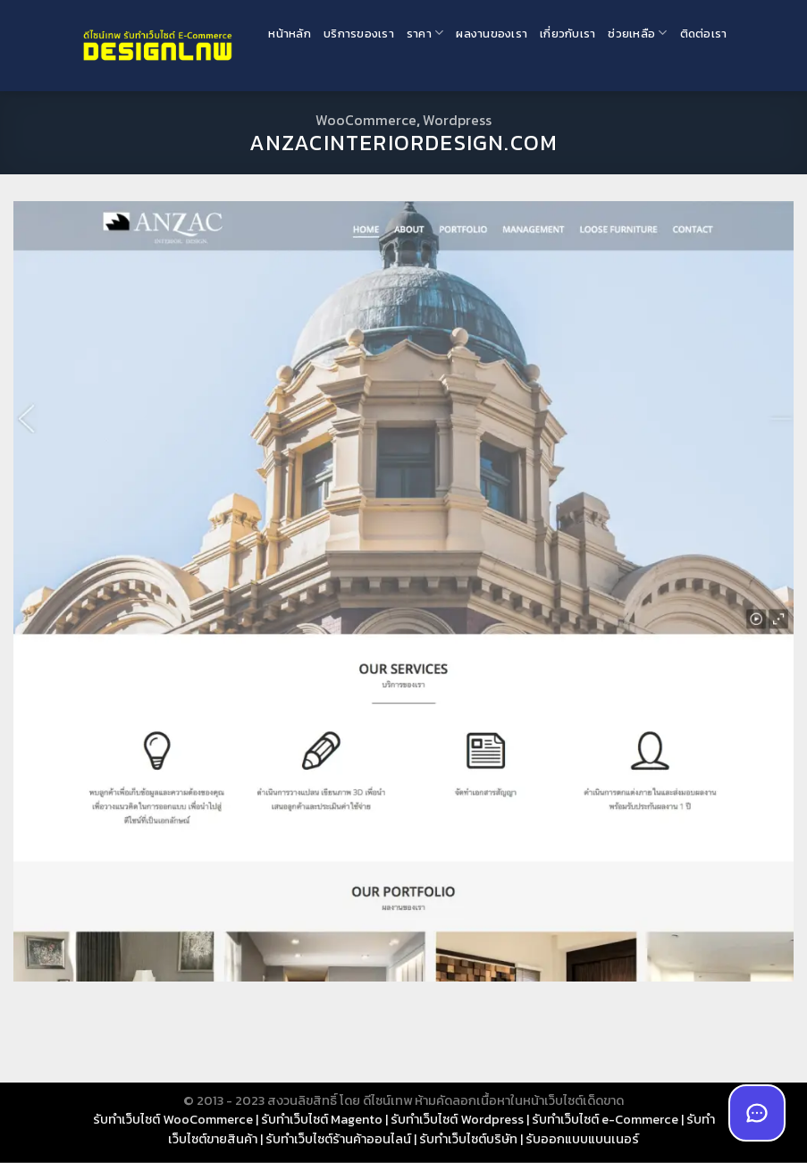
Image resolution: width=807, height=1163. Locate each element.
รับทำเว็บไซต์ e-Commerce (605, 1119)
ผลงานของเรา (491, 33)
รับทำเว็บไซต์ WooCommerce (173, 1119)
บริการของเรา (359, 33)
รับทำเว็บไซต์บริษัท (468, 1139)
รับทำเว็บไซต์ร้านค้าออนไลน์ (338, 1139)
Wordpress (457, 120)
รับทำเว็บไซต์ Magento (321, 1119)
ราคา (425, 32)
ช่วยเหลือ (637, 32)
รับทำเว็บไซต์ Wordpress (457, 1119)
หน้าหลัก (289, 33)
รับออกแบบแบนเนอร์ (582, 1139)
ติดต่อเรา (703, 33)
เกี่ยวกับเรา (567, 33)
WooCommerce (365, 120)
